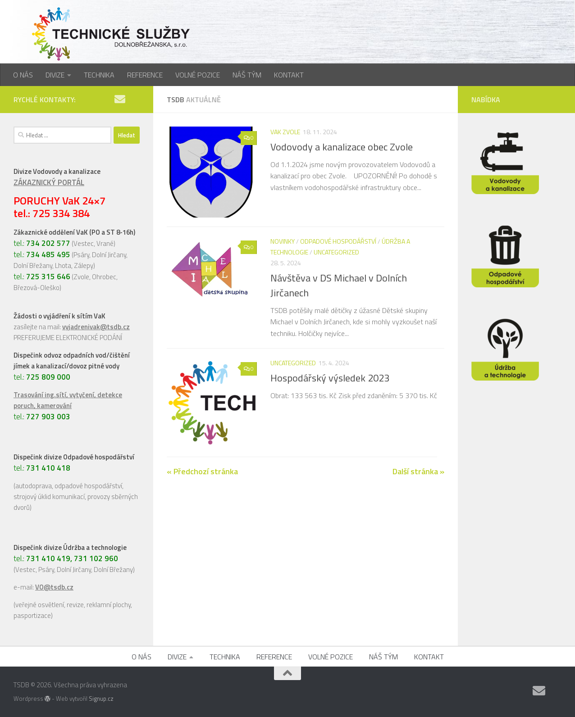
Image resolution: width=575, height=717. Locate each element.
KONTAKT (289, 74)
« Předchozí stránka (202, 471)
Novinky (282, 241)
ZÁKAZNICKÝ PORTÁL (49, 182)
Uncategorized (336, 252)
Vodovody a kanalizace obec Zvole (341, 146)
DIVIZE (55, 74)
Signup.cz (101, 698)
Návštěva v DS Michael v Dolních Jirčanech (338, 285)
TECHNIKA (99, 74)
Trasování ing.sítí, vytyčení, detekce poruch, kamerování (68, 400)
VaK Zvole (285, 131)
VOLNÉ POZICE (197, 74)
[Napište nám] (119, 99)
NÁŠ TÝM (247, 74)
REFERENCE (145, 74)
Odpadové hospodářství (338, 241)
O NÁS (23, 74)
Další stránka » (418, 471)
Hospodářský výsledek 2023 (329, 378)
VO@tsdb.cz (54, 587)
